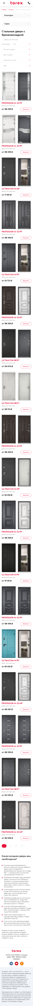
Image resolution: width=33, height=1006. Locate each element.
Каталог (11, 9)
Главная (4, 9)
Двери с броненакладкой (23, 9)
